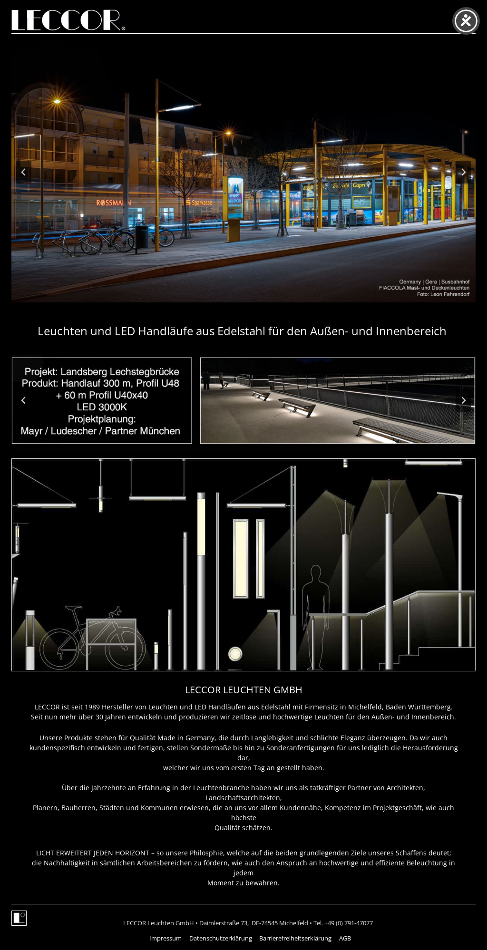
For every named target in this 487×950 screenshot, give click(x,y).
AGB (345, 938)
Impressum (165, 938)
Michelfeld (365, 706)
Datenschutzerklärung (220, 938)
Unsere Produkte (66, 737)
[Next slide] (463, 172)
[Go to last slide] (23, 172)
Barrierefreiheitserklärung (295, 938)
